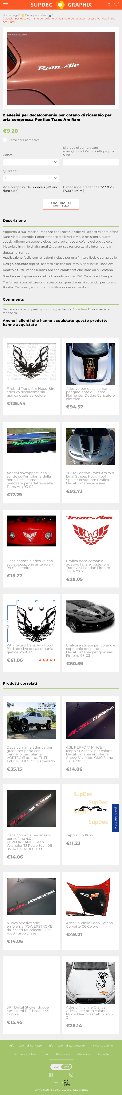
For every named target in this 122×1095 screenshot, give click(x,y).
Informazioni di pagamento (66, 1045)
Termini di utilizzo (25, 1054)
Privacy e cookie (102, 1045)
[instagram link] (71, 1075)
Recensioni (63, 1054)
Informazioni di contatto (25, 1045)
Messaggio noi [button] (115, 818)
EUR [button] (66, 1066)
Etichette (102, 1054)
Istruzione (83, 1054)
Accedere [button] (79, 309)
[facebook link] (51, 1075)
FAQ (46, 1054)
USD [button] (56, 1066)
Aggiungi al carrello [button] (61, 204)
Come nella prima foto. (21, 140)
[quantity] (31, 178)
